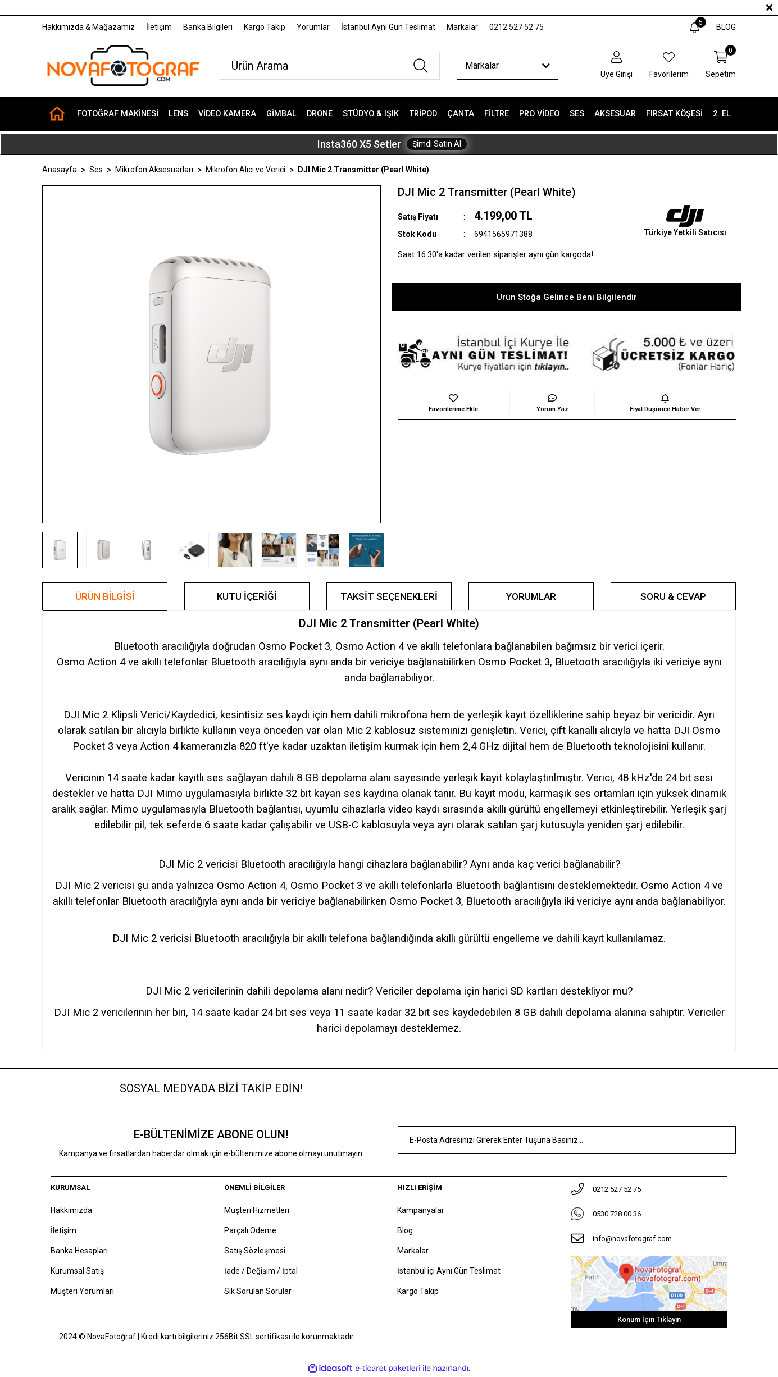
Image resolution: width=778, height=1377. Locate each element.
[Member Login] (616, 65)
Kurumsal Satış (77, 1270)
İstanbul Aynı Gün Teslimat (388, 26)
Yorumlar (313, 26)
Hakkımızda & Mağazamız (88, 26)
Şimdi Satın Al (436, 143)
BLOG (726, 26)
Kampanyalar (420, 1210)
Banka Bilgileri (208, 26)
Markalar (462, 26)
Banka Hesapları (79, 1250)
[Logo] (122, 65)
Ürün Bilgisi (105, 596)
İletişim (159, 26)
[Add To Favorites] (454, 402)
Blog (405, 1230)
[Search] (330, 66)
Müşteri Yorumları (82, 1291)
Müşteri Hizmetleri (256, 1210)
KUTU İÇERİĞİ (247, 596)
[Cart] (721, 65)
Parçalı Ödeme (250, 1230)
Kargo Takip (264, 26)
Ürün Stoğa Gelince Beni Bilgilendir (567, 297)
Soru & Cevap (673, 596)
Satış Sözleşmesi (254, 1250)
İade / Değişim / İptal (261, 1270)
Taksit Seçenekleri (389, 596)
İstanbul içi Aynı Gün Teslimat (449, 1270)
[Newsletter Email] (567, 1140)
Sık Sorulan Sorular (258, 1291)
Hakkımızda (71, 1210)
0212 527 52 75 (516, 26)
